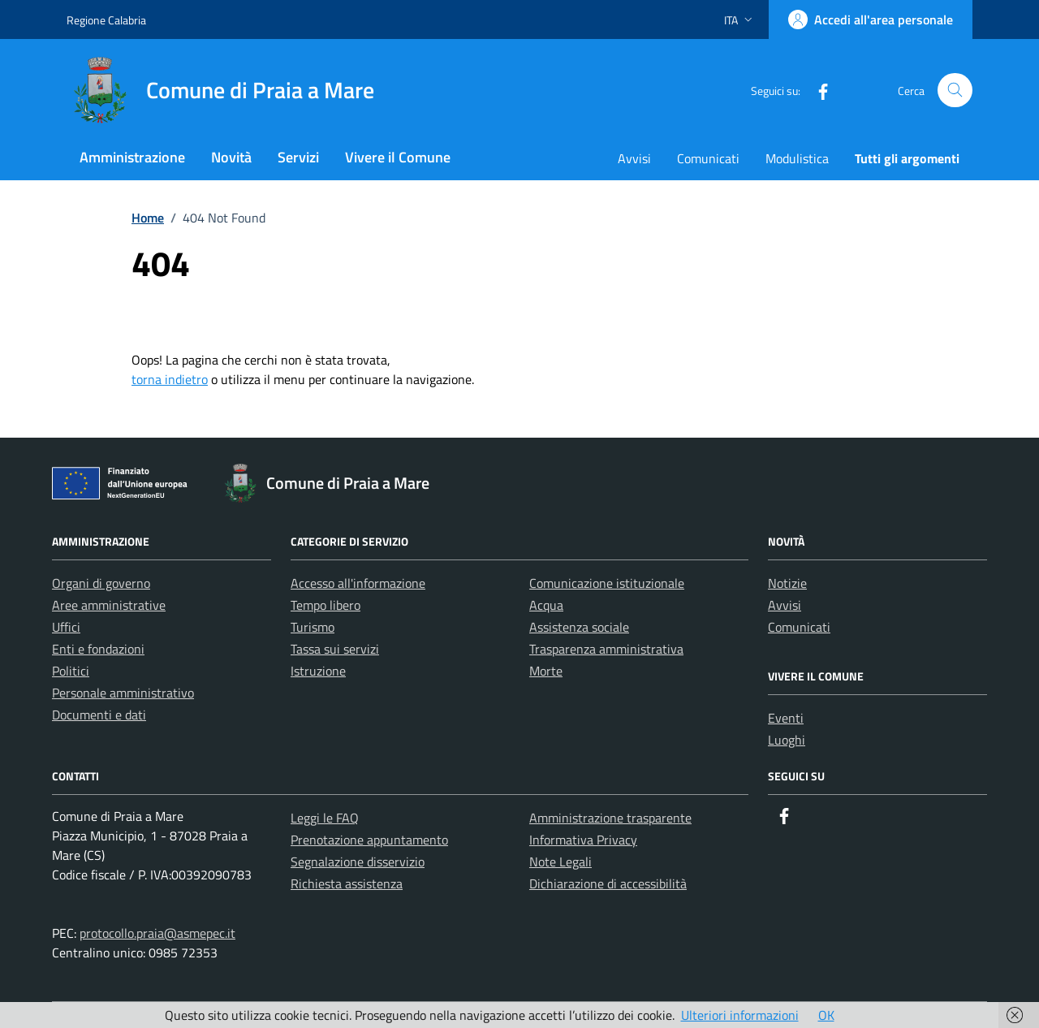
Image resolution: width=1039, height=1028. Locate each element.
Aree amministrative (109, 605)
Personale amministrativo (123, 692)
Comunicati (708, 158)
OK (826, 1015)
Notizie (787, 583)
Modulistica (797, 158)
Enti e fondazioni (98, 649)
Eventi (786, 718)
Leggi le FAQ (325, 817)
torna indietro (169, 379)
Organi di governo (101, 583)
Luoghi (786, 739)
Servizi (298, 157)
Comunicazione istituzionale (606, 583)
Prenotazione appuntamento (369, 839)
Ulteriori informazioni (740, 1015)
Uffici (66, 627)
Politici (70, 670)
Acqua (546, 605)
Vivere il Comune (398, 157)
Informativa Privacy (583, 839)
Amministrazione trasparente (610, 817)
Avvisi (634, 158)
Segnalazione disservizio (358, 861)
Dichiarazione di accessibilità (608, 883)
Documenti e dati (99, 714)
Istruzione (318, 670)
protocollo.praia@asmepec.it (157, 933)
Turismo (312, 627)
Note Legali (560, 861)
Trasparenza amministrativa (606, 649)
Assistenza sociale (579, 627)
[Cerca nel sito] (955, 90)
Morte (546, 670)
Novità (231, 157)
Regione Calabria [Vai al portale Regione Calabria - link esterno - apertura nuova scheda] (106, 19)
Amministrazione (132, 157)
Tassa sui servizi (335, 649)
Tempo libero (325, 605)
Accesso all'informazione (358, 583)
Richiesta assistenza (347, 883)
